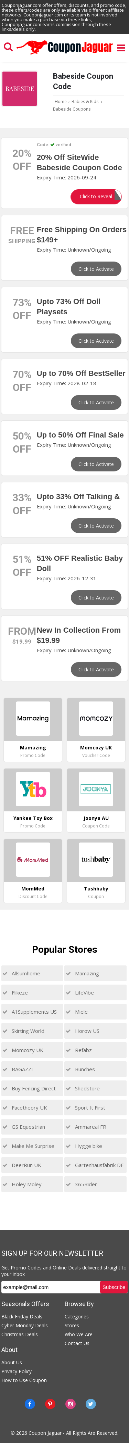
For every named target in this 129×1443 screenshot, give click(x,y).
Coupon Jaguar (45, 1433)
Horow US (82, 1030)
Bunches (80, 1069)
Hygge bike (84, 1145)
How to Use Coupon (24, 1380)
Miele (77, 1011)
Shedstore (83, 1088)
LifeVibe (80, 992)
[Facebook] (30, 1404)
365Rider (81, 1184)
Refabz (79, 1050)
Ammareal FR (86, 1126)
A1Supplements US (29, 1011)
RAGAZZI (17, 1069)
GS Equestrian (23, 1126)
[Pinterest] (50, 1404)
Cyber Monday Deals (24, 1325)
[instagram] (70, 1404)
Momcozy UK (22, 1050)
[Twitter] (91, 1404)
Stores (72, 1325)
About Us (11, 1362)
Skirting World (23, 1030)
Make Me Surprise (28, 1145)
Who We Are (79, 1334)
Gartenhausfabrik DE (95, 1165)
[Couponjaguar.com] (64, 55)
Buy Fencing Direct (29, 1088)
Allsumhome (21, 973)
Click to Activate (96, 269)
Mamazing (82, 973)
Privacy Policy (16, 1371)
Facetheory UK (24, 1107)
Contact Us (77, 1343)
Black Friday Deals (21, 1316)
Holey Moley (22, 1184)
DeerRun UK (21, 1165)
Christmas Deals (19, 1334)
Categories (77, 1316)
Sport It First (85, 1107)
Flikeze (15, 992)
